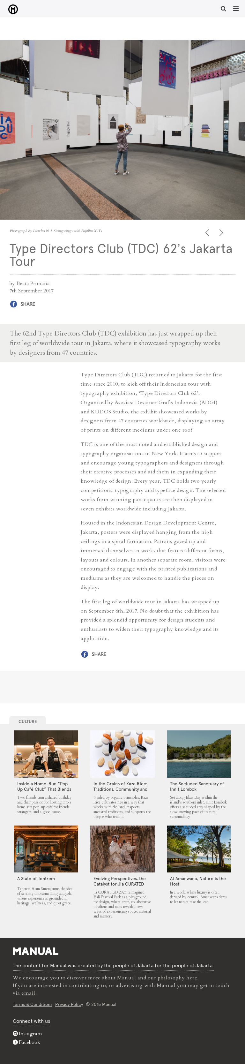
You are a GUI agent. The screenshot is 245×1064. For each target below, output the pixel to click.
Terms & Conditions (32, 1004)
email (28, 993)
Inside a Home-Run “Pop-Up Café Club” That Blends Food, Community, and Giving (44, 792)
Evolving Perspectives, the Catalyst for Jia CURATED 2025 (119, 884)
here (191, 977)
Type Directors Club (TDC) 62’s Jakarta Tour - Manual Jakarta (12, 9)
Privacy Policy (69, 1004)
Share (27, 304)
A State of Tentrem (36, 878)
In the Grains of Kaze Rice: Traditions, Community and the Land (120, 789)
